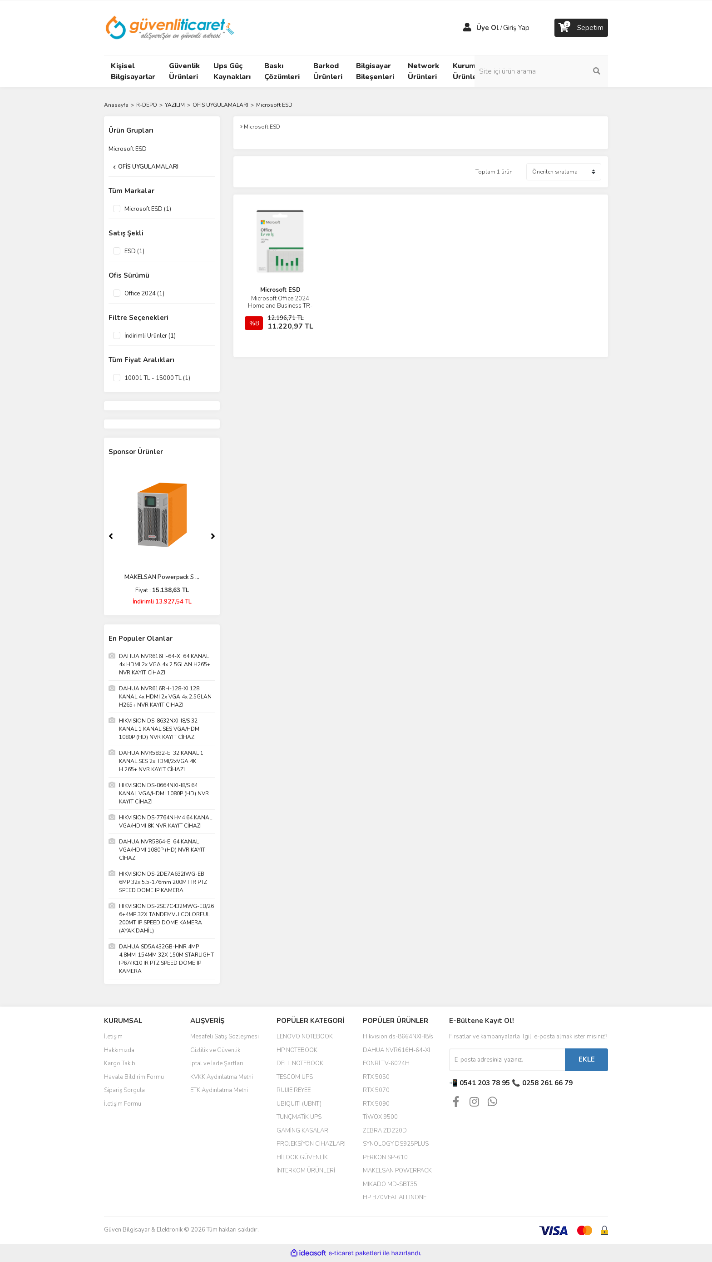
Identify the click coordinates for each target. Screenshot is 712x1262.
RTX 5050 (376, 1077)
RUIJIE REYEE (294, 1090)
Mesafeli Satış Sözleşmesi (224, 1037)
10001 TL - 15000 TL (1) (157, 378)
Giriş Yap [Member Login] (516, 27)
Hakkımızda (119, 1050)
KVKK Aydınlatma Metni (221, 1077)
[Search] (546, 71)
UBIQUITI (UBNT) (299, 1104)
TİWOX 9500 (380, 1117)
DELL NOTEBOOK (300, 1063)
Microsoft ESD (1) (147, 209)
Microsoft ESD (274, 105)
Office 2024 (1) (144, 293)
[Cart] (581, 28)
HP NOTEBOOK (297, 1050)
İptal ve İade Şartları (216, 1063)
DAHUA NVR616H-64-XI (396, 1050)
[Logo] (170, 27)
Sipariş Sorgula (124, 1090)
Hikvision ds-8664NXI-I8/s (398, 1037)
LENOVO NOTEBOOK (305, 1037)
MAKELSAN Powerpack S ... (161, 577)
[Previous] (111, 536)
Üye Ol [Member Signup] (487, 27)
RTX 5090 (376, 1104)
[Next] (213, 536)
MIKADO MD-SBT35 (390, 1184)
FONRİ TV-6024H (386, 1063)
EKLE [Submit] (586, 1059)
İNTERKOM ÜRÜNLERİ (306, 1171)
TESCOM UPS (295, 1077)
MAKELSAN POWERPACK (397, 1171)
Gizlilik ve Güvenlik (215, 1050)
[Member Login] (467, 28)
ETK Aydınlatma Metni (219, 1090)
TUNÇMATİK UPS (299, 1117)
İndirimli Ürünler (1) (150, 336)
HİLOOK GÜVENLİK (302, 1157)
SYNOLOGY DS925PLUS (396, 1144)
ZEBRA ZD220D (385, 1131)
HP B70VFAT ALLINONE (394, 1197)
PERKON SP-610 (385, 1157)
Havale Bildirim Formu (134, 1077)
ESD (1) (134, 251)
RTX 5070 (376, 1090)
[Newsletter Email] (507, 1059)
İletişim (113, 1037)
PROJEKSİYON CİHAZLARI (311, 1144)
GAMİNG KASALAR (302, 1131)
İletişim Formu (122, 1104)
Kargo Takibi (120, 1063)
